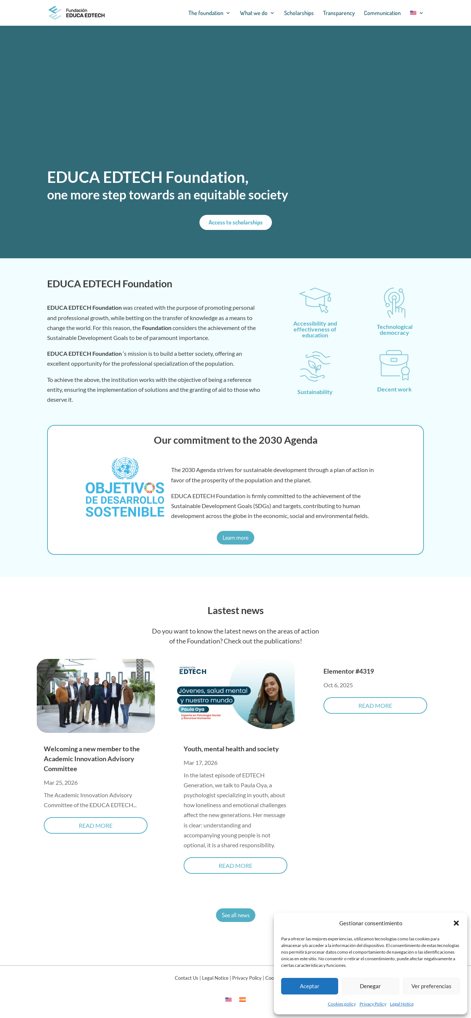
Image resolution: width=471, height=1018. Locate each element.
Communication (382, 13)
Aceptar (309, 986)
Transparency (339, 13)
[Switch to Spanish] (242, 999)
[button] (456, 923)
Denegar (370, 986)
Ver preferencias (431, 986)
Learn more (235, 537)
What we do (254, 13)
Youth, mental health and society (231, 749)
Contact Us (186, 978)
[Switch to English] (229, 999)
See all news (235, 915)
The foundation (205, 13)
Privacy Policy (373, 1004)
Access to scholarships (236, 222)
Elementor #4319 (348, 671)
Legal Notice (402, 1004)
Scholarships (299, 13)
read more (96, 825)
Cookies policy (342, 1004)
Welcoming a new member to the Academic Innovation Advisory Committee (92, 759)
